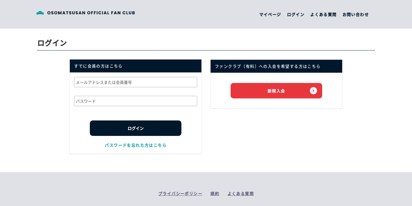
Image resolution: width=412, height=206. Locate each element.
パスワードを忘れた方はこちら (136, 145)
